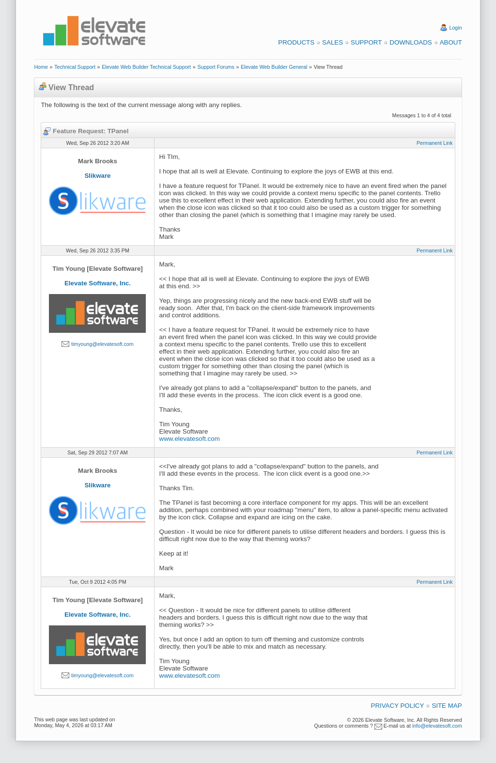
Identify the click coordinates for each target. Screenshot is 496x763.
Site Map (447, 705)
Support (366, 42)
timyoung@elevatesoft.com (102, 344)
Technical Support (74, 67)
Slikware (97, 175)
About (451, 42)
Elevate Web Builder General (274, 67)
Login (456, 28)
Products (296, 42)
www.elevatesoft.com (189, 438)
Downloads (410, 42)
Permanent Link (435, 143)
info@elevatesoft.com (437, 726)
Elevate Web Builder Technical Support (146, 67)
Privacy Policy (397, 705)
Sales (332, 42)
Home (40, 67)
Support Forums (215, 67)
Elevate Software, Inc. (97, 283)
